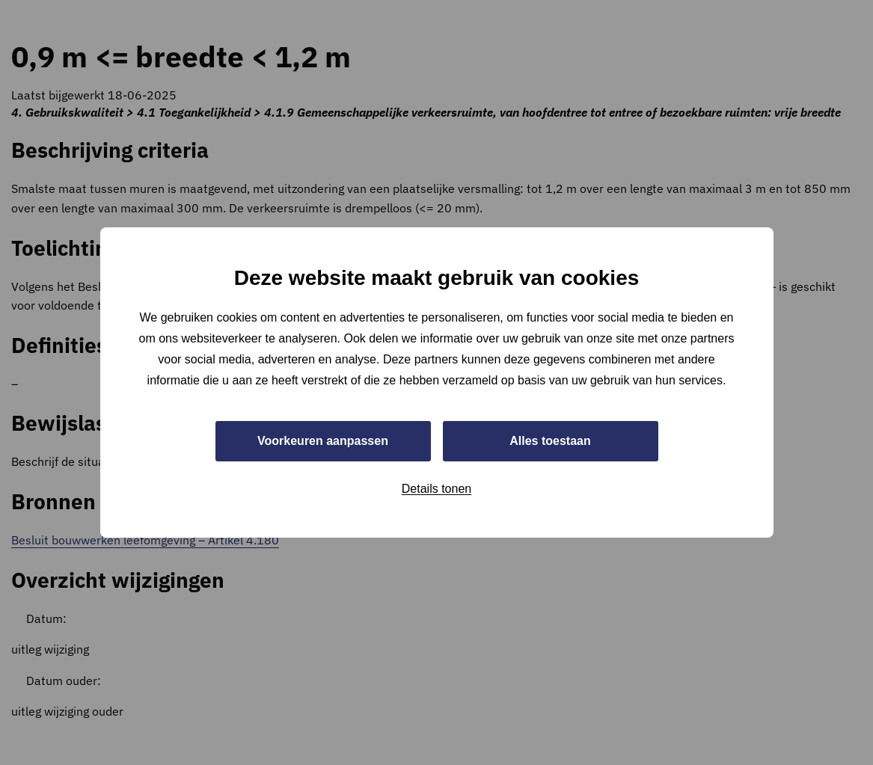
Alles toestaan (549, 440)
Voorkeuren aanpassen (322, 440)
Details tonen (436, 488)
